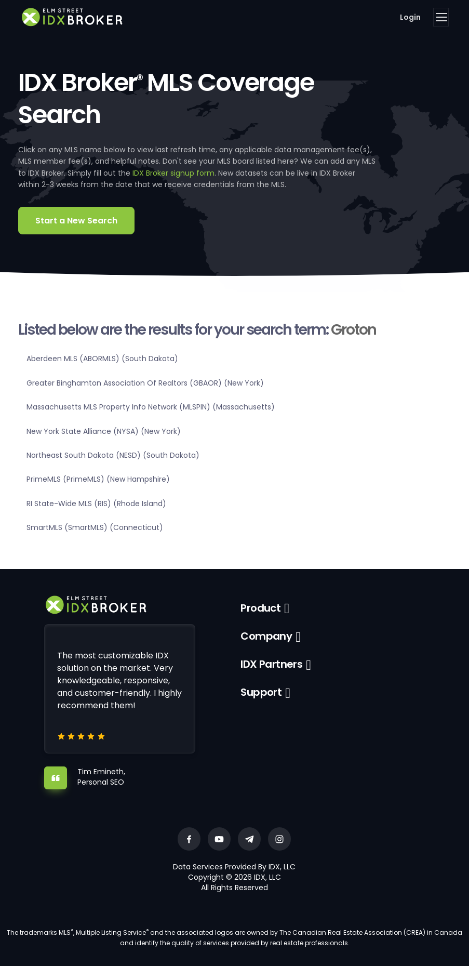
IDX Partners (271, 664)
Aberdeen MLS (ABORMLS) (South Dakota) (102, 358)
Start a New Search (76, 221)
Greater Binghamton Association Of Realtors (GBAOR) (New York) (145, 383)
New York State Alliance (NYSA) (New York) (103, 431)
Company (266, 636)
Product (260, 608)
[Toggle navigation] (441, 17)
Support (261, 692)
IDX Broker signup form (173, 173)
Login (410, 17)
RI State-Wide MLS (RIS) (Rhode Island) (96, 503)
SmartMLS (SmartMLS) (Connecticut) (94, 527)
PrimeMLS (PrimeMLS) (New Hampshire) (98, 479)
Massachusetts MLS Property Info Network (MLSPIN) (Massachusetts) (150, 407)
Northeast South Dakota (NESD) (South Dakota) (112, 455)
